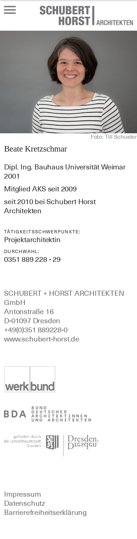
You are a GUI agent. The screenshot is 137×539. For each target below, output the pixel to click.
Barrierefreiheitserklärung (45, 512)
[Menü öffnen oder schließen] (10, 10)
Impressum (22, 494)
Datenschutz (24, 503)
